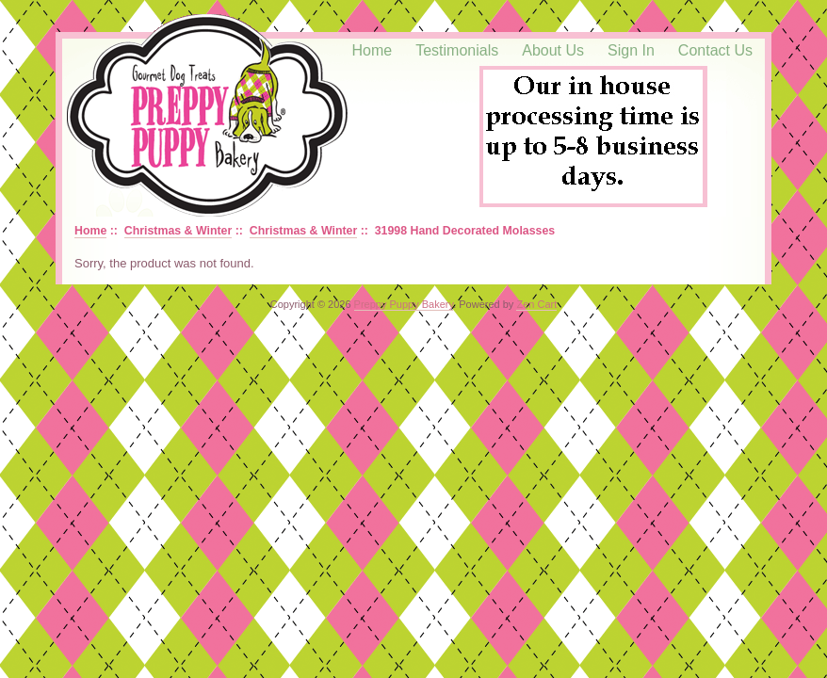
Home (372, 50)
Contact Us (715, 50)
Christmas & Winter (178, 230)
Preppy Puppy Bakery (404, 304)
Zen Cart (536, 304)
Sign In (631, 50)
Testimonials (456, 50)
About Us (553, 50)
